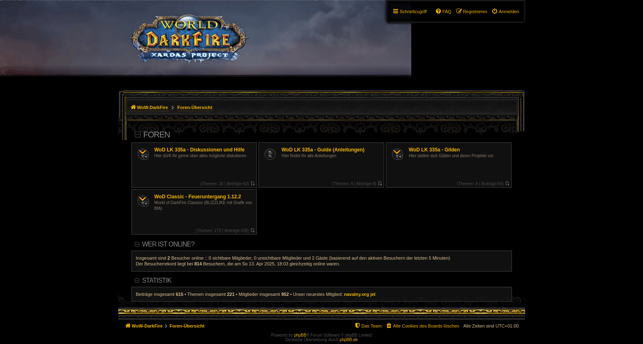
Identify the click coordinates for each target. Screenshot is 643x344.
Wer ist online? (168, 244)
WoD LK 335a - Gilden (434, 150)
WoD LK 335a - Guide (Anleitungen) (322, 150)
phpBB (300, 335)
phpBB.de (349, 339)
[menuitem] (505, 11)
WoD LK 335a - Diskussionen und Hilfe (199, 150)
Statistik (156, 280)
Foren (156, 134)
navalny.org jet (360, 294)
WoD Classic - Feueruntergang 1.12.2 (197, 197)
